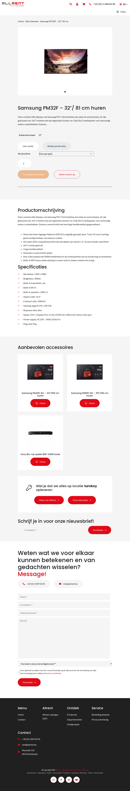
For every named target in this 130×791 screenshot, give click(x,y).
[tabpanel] (65, 61)
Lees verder (28, 146)
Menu (121, 11)
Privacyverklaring (100, 719)
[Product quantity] (24, 163)
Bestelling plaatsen (100, 714)
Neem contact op (67, 174)
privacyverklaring (54, 673)
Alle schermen (31, 21)
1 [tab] (65, 91)
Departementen (74, 719)
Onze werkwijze (80, 500)
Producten (72, 714)
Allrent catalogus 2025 (50, 716)
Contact (21, 719)
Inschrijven (98, 530)
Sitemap (85, 770)
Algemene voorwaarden (71, 770)
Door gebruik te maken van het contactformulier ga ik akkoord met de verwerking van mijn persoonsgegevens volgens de (58, 671)
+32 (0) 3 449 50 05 (34, 583)
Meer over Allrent (47, 500)
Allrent (57, 770)
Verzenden (28, 682)
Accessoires (24, 153)
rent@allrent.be (68, 583)
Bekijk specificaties (56, 146)
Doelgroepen (73, 724)
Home (21, 21)
